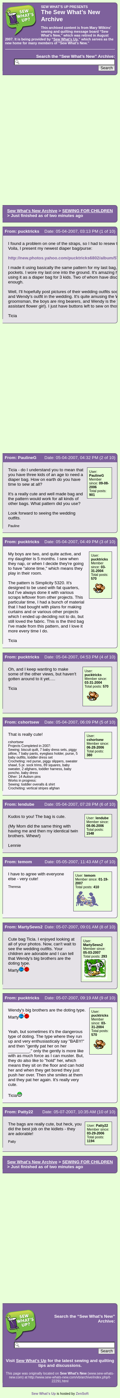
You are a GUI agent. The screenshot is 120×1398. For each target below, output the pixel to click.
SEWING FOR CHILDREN (87, 210)
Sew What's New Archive (32, 210)
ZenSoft (82, 1393)
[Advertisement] (60, 139)
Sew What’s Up (65, 39)
